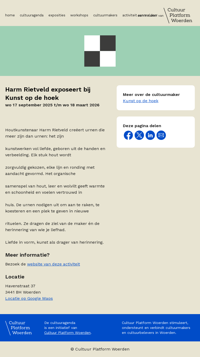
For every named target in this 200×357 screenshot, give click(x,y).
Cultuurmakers (105, 15)
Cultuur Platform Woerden (67, 332)
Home (10, 15)
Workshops (79, 15)
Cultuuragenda (31, 15)
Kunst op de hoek (140, 100)
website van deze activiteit (53, 264)
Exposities (56, 15)
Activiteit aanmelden (139, 15)
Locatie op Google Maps (29, 298)
